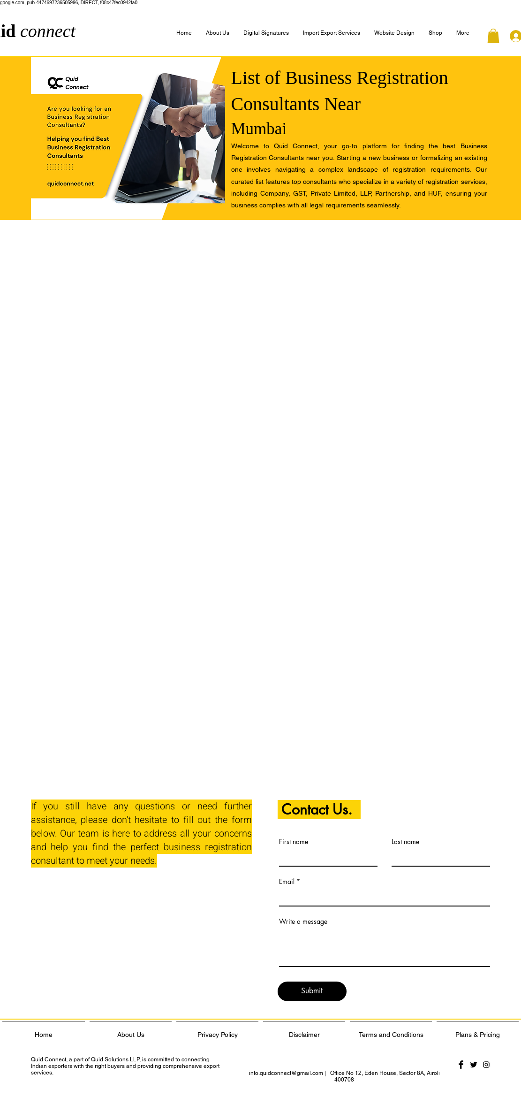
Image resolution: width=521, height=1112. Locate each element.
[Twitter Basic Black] (473, 1064)
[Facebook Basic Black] (461, 1064)
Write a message (303, 921)
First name (293, 841)
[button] (462, 33)
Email (286, 881)
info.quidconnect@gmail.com (286, 1073)
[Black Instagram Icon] (486, 1064)
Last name (405, 841)
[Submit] (312, 991)
